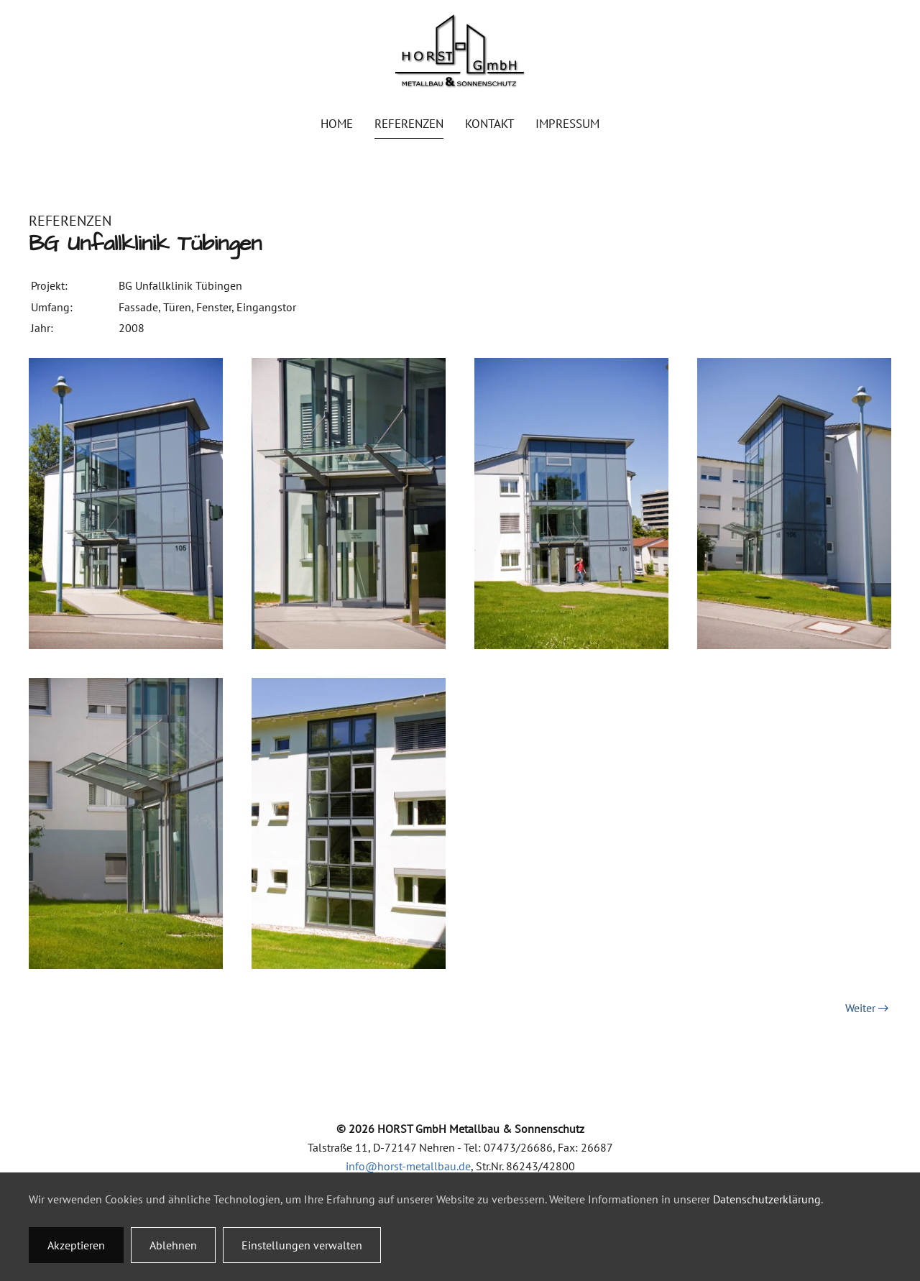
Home (337, 124)
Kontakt (489, 124)
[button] (126, 502)
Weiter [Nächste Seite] (866, 1008)
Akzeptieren (76, 1245)
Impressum (567, 124)
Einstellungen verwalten (302, 1245)
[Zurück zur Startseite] (460, 51)
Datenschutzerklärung (767, 1199)
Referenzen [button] (408, 124)
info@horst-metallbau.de (408, 1166)
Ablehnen (173, 1245)
